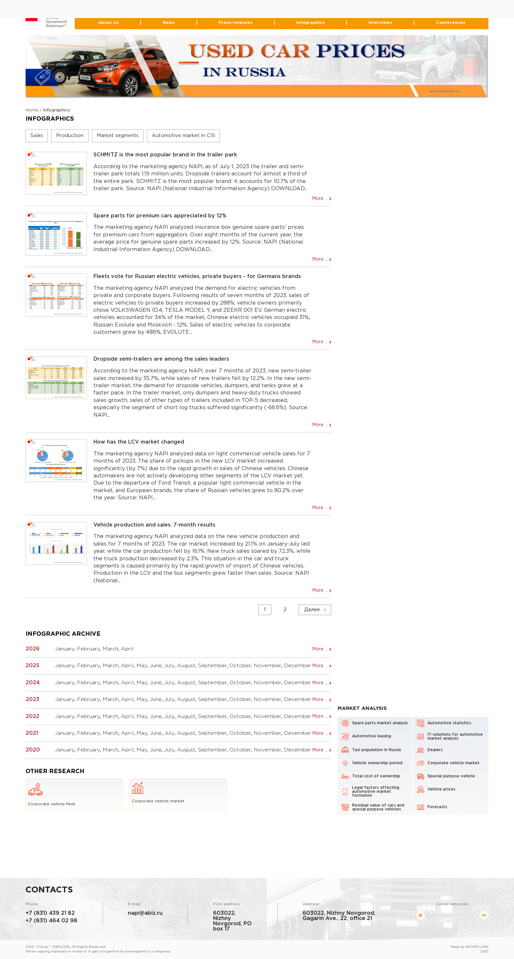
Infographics (310, 23)
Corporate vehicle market (158, 792)
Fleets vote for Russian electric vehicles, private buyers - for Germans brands (197, 276)
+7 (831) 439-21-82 (228, 5)
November (267, 665)
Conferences (450, 23)
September (212, 665)
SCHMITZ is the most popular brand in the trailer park (165, 154)
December (297, 665)
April (127, 649)
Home (32, 110)
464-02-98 (240, 11)
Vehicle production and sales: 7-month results (154, 525)
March (110, 649)
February (88, 649)
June (156, 665)
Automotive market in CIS (183, 135)
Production (70, 135)
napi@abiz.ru (145, 913)
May (141, 665)
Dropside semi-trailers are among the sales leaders (161, 359)
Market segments (118, 135)
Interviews (380, 23)
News (169, 23)
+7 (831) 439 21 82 (50, 913)
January (64, 649)
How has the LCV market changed (138, 442)
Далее (312, 610)
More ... (320, 199)
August (186, 665)
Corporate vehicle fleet (51, 794)
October (240, 665)
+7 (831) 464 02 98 (51, 920)
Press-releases (235, 23)
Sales (36, 135)
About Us (108, 23)
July (169, 665)
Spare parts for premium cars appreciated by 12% (160, 215)
